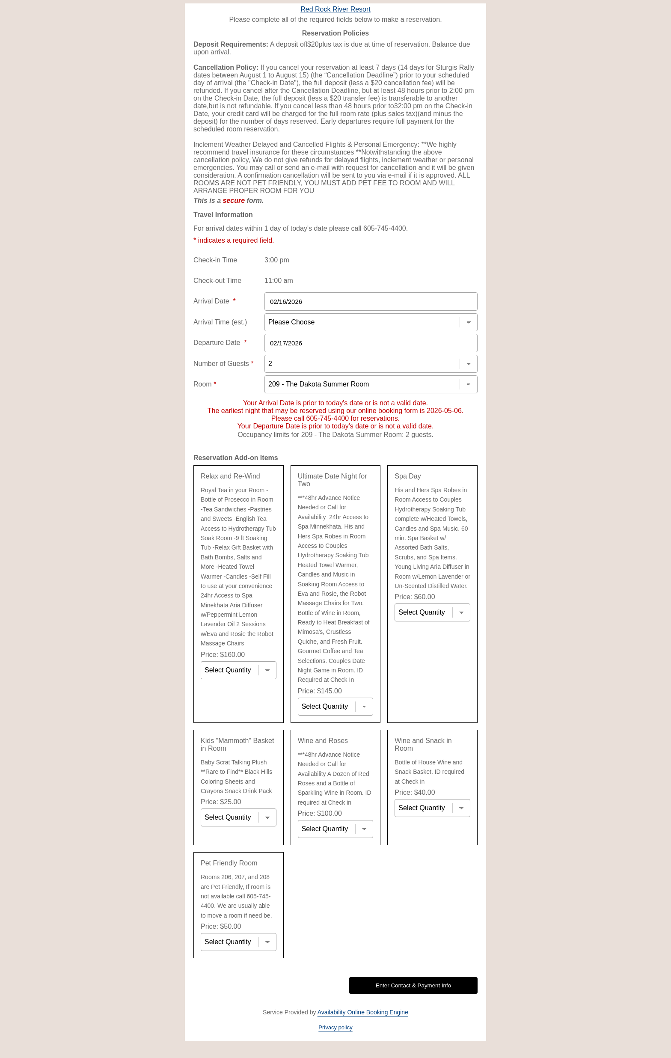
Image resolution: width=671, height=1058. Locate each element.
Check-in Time (215, 260)
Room (204, 384)
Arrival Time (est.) (220, 322)
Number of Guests (223, 363)
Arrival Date (214, 301)
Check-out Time (217, 280)
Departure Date (220, 342)
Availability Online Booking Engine (363, 1012)
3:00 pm (276, 260)
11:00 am (278, 280)
